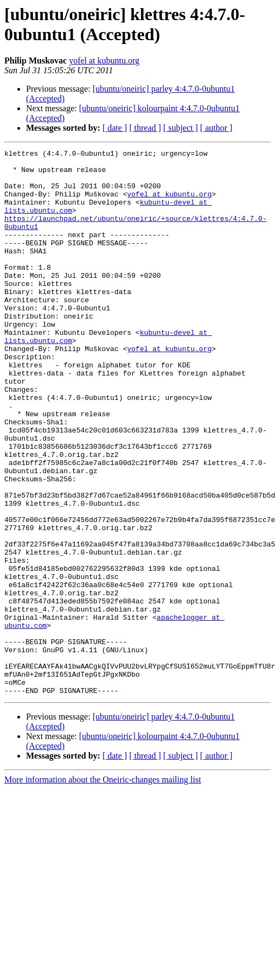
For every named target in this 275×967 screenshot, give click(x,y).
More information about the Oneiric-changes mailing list (102, 888)
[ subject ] (180, 127)
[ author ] (216, 127)
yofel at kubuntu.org (104, 60)
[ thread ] (145, 127)
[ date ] (115, 127)
